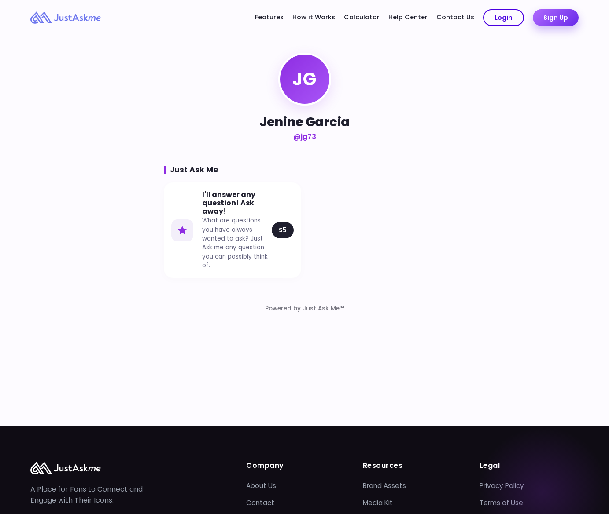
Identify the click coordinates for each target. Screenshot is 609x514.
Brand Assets (384, 485)
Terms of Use (501, 502)
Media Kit (378, 502)
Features (269, 17)
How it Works (313, 17)
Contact (260, 502)
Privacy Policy (502, 485)
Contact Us (455, 17)
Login (504, 17)
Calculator (362, 17)
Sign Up (555, 17)
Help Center (408, 17)
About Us (261, 485)
